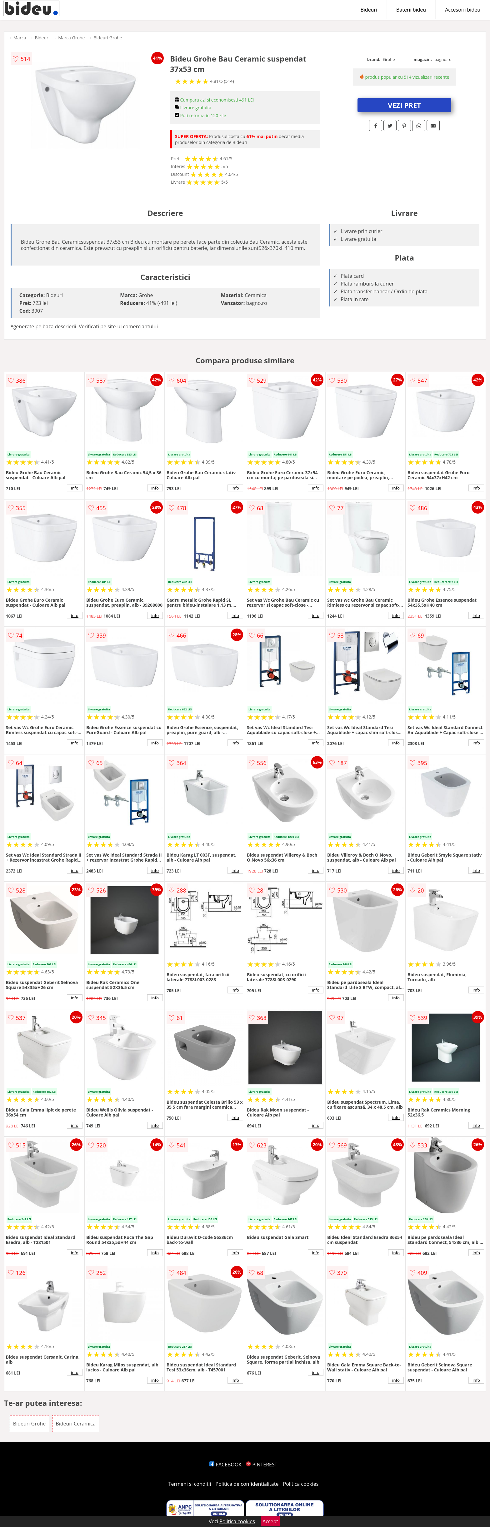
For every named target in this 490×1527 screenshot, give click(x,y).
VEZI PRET (404, 105)
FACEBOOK (225, 1464)
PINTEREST (261, 1464)
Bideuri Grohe (107, 38)
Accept (270, 1521)
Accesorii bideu (462, 9)
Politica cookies (301, 1483)
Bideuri (368, 9)
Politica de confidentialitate (247, 1483)
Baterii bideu (411, 9)
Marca (19, 38)
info (74, 488)
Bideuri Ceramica (76, 1423)
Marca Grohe (71, 38)
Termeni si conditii (189, 1483)
